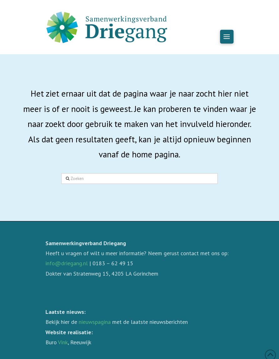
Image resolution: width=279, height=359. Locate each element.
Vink (63, 342)
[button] (227, 36)
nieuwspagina (95, 321)
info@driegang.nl (66, 263)
